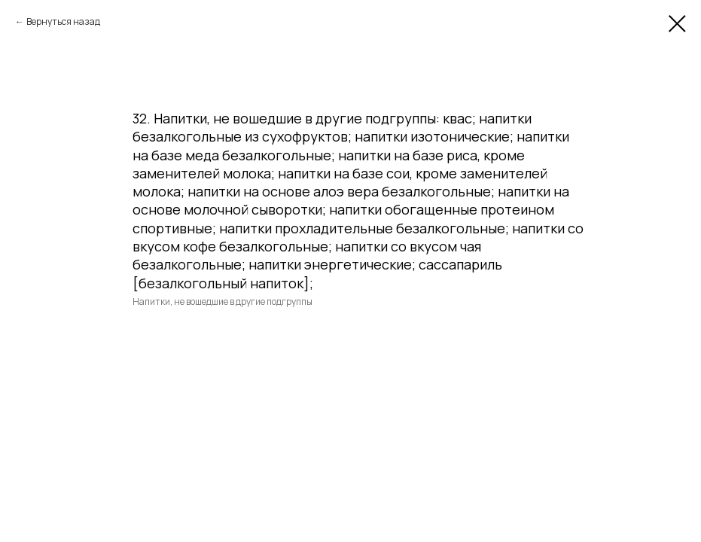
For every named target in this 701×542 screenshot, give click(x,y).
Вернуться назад (63, 21)
